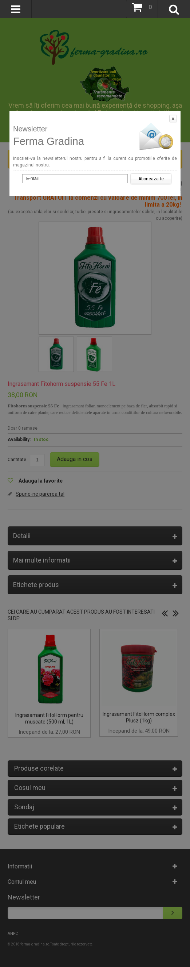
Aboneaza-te (151, 178)
